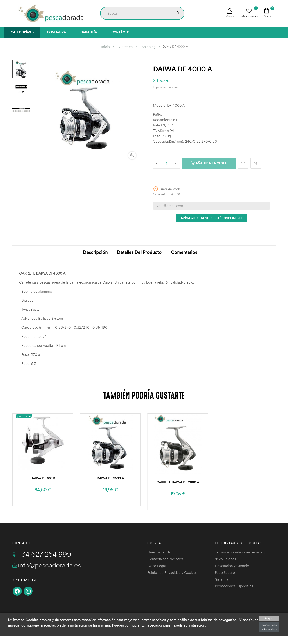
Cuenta (230, 13)
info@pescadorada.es (46, 565)
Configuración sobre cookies (269, 627)
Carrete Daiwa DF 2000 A (178, 482)
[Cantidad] (166, 163)
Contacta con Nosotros (165, 559)
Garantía (221, 579)
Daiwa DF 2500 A (110, 478)
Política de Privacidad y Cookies (172, 572)
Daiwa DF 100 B (43, 478)
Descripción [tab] (95, 252)
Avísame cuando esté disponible (211, 218)
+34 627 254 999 (41, 554)
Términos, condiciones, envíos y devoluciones (240, 555)
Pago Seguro (225, 572)
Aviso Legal (156, 565)
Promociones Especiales (234, 586)
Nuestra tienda (159, 552)
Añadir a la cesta (209, 163)
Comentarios (184, 252)
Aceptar (269, 618)
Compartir (172, 194)
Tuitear (178, 194)
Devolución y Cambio (232, 565)
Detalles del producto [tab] (139, 252)
